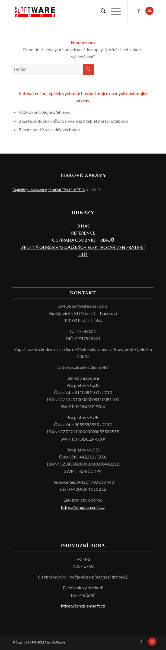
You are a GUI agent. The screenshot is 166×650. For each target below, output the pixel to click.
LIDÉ (83, 254)
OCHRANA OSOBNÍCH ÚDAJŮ (83, 239)
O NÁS (83, 225)
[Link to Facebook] (139, 11)
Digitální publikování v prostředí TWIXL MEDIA (48, 190)
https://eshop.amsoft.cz (83, 507)
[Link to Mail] (149, 11)
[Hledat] (100, 11)
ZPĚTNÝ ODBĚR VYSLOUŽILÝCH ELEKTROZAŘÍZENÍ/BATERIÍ (83, 247)
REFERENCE (83, 232)
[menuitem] (100, 11)
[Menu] (113, 11)
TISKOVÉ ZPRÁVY (83, 175)
